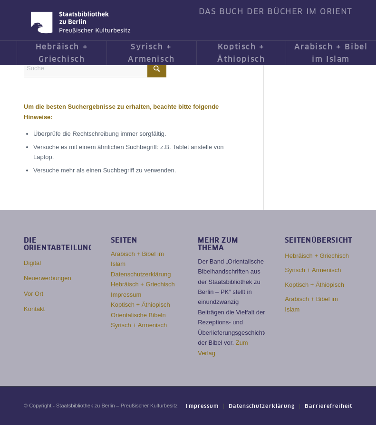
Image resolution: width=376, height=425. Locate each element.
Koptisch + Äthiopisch (140, 304)
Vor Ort (33, 293)
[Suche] (95, 68)
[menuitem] (273, 11)
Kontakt (34, 308)
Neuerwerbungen (47, 278)
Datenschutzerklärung (141, 274)
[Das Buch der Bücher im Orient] (80, 22)
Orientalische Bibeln (138, 315)
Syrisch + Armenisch (139, 325)
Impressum (126, 294)
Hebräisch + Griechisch (143, 284)
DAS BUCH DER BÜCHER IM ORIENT (275, 12)
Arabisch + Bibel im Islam (311, 303)
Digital (32, 262)
